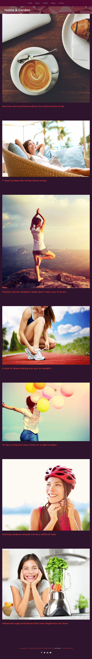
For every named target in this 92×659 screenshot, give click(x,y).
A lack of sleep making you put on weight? (27, 368)
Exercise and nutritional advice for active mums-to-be (33, 106)
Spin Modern (58, 648)
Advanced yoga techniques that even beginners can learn (35, 623)
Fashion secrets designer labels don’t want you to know (34, 292)
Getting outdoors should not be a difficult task (29, 534)
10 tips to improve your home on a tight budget (29, 445)
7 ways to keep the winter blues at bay (24, 180)
